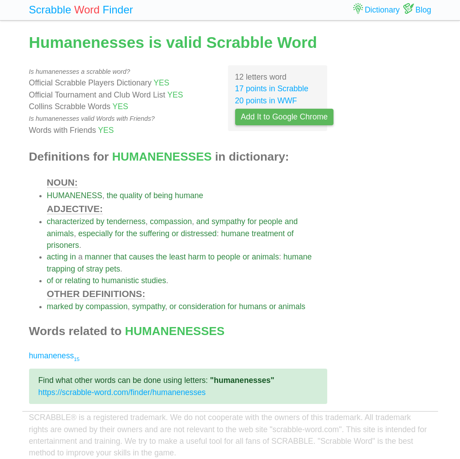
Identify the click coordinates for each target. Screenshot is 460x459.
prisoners (63, 245)
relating (78, 280)
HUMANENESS (74, 195)
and (202, 221)
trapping (61, 268)
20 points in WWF (266, 100)
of (148, 195)
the (111, 195)
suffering (154, 233)
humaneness (54, 355)
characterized (70, 221)
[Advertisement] (386, 165)
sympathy (228, 221)
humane (189, 195)
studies (153, 280)
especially (95, 233)
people (271, 221)
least (177, 256)
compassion (171, 221)
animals (60, 233)
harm (197, 256)
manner (98, 256)
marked (60, 306)
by (100, 221)
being (163, 195)
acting (57, 256)
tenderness (126, 221)
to (211, 256)
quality (131, 195)
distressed (198, 233)
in (73, 256)
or (175, 233)
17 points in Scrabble (271, 88)
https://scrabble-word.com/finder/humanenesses (122, 392)
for (252, 221)
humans (253, 306)
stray (94, 268)
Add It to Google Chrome (284, 116)
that (120, 256)
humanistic (120, 280)
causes (141, 256)
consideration (202, 306)
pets (113, 268)
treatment (268, 233)
